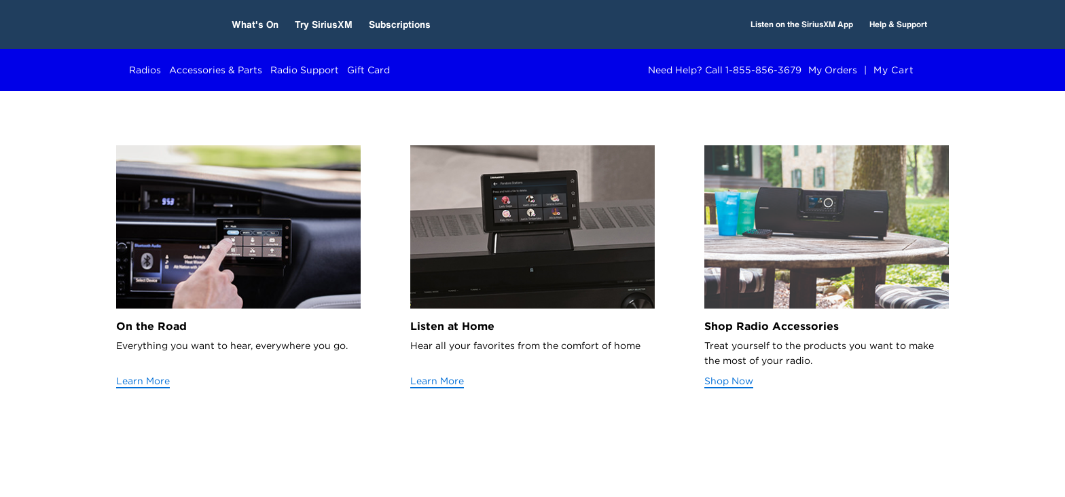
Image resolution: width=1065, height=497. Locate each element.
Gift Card (368, 70)
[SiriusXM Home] (164, 24)
